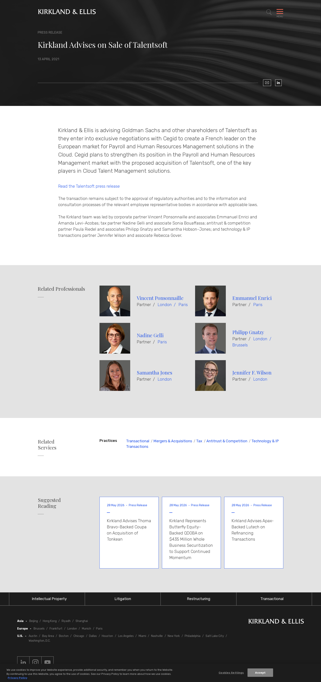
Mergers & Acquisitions (172, 441)
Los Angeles (126, 636)
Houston (107, 636)
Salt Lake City (215, 636)
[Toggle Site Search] (269, 12)
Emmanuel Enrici (252, 298)
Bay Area (48, 636)
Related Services (47, 444)
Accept (260, 672)
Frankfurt (56, 628)
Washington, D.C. (39, 640)
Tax (199, 441)
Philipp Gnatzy (248, 332)
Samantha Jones (154, 372)
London (165, 304)
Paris (183, 304)
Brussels (240, 345)
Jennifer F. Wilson (251, 372)
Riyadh (66, 621)
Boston (64, 636)
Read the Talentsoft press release (89, 186)
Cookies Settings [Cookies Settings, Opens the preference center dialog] (231, 672)
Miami (142, 636)
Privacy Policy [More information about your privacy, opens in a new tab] (17, 677)
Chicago (78, 636)
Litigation (122, 599)
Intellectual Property (49, 599)
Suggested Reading (49, 503)
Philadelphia (192, 636)
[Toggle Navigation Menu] (279, 12)
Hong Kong (50, 621)
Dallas (93, 636)
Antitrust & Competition (226, 441)
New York (174, 636)
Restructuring (198, 599)
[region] (160, 673)
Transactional (137, 441)
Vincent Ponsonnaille (160, 298)
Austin (33, 636)
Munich (86, 628)
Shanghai (82, 621)
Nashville (157, 636)
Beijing (33, 621)
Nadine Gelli (150, 335)
